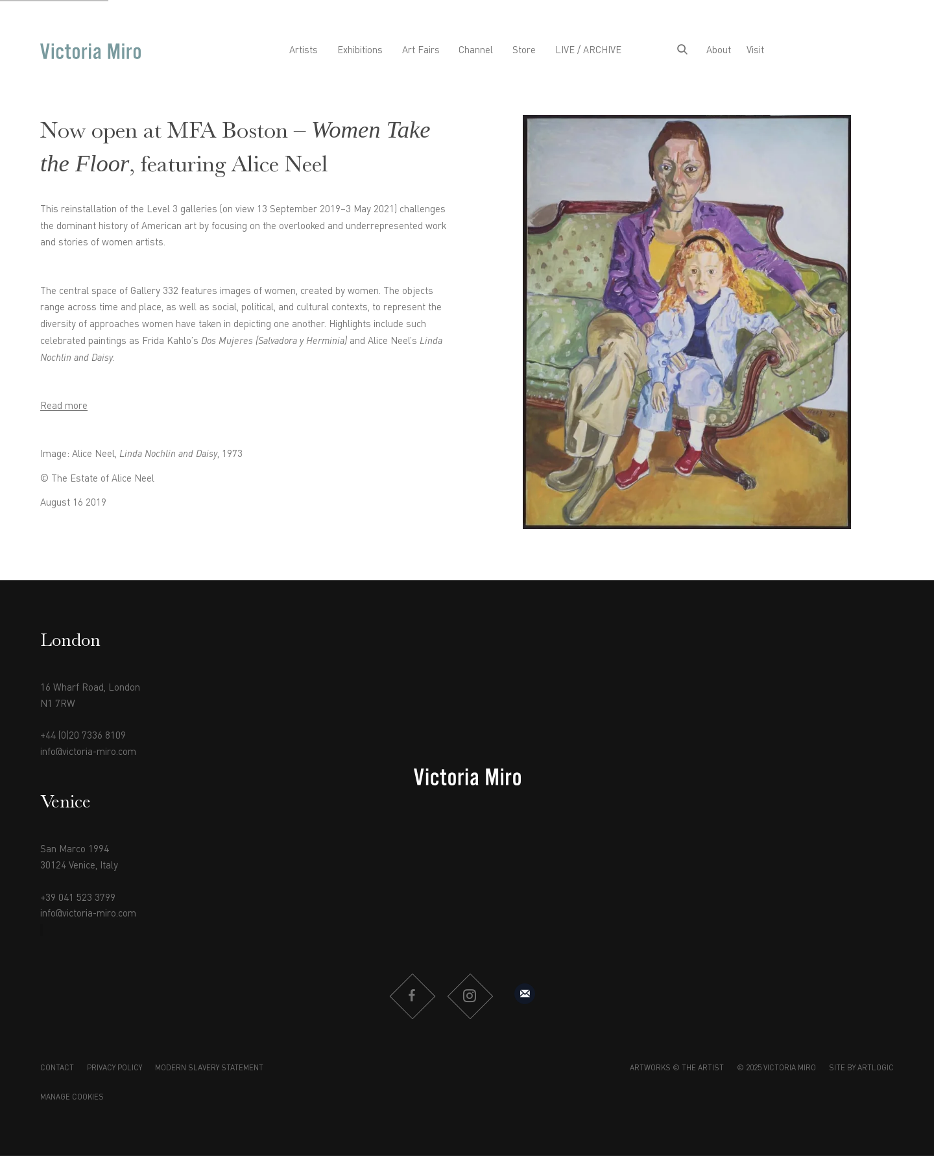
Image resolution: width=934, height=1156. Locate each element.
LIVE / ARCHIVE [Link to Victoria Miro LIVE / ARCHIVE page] (588, 50)
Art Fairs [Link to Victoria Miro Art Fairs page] (421, 50)
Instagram (470, 996)
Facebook (412, 996)
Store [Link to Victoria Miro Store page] (524, 50)
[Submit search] (682, 51)
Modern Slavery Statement (209, 1068)
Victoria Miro (90, 51)
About (718, 50)
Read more (64, 406)
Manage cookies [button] (72, 1097)
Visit (755, 50)
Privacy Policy (114, 1068)
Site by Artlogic (861, 1068)
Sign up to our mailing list (524, 993)
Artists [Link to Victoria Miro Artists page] (303, 50)
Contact (57, 1068)
